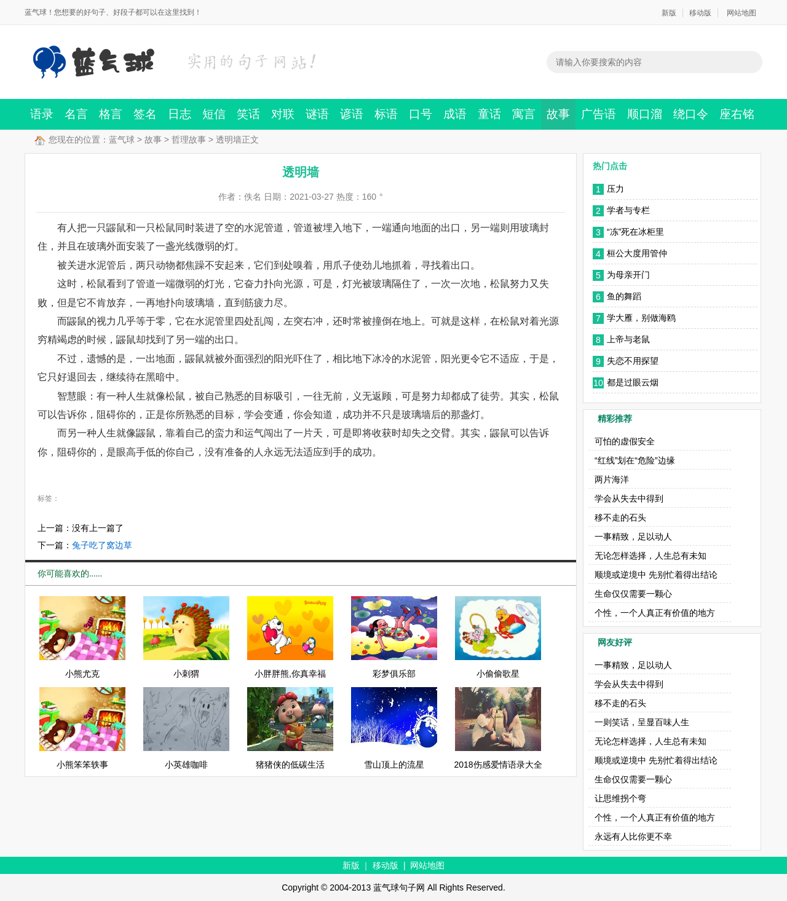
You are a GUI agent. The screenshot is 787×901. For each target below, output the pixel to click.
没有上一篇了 (98, 528)
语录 (41, 114)
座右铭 (736, 114)
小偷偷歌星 (498, 674)
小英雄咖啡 (186, 764)
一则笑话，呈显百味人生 (642, 722)
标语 (386, 114)
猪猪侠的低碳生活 (290, 764)
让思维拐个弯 (620, 798)
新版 (669, 13)
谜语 (317, 114)
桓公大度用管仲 (637, 253)
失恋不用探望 (632, 361)
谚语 (351, 114)
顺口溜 (644, 114)
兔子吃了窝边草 (102, 545)
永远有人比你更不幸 (633, 836)
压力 (615, 189)
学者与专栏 (628, 210)
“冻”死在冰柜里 (635, 232)
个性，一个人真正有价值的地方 (655, 613)
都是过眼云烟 (632, 382)
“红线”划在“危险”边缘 (635, 460)
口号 (420, 114)
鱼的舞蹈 (624, 296)
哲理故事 (189, 139)
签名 (145, 114)
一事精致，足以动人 (633, 536)
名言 (76, 114)
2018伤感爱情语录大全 (498, 764)
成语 (455, 114)
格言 (110, 114)
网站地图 (741, 13)
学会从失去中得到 (629, 498)
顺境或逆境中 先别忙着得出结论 (656, 575)
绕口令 (690, 114)
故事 (558, 114)
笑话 (248, 114)
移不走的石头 (620, 517)
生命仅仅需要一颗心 (633, 594)
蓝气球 (122, 139)
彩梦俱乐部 (394, 674)
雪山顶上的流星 (394, 764)
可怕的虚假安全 (625, 441)
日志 (179, 114)
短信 (214, 114)
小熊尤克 (82, 674)
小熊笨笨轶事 (82, 764)
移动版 (700, 13)
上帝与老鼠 (628, 339)
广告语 (598, 114)
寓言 (524, 114)
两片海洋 (612, 479)
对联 (283, 114)
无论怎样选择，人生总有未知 (650, 556)
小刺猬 (186, 674)
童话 (489, 114)
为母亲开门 (628, 275)
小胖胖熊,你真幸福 (290, 674)
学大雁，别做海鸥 (641, 318)
